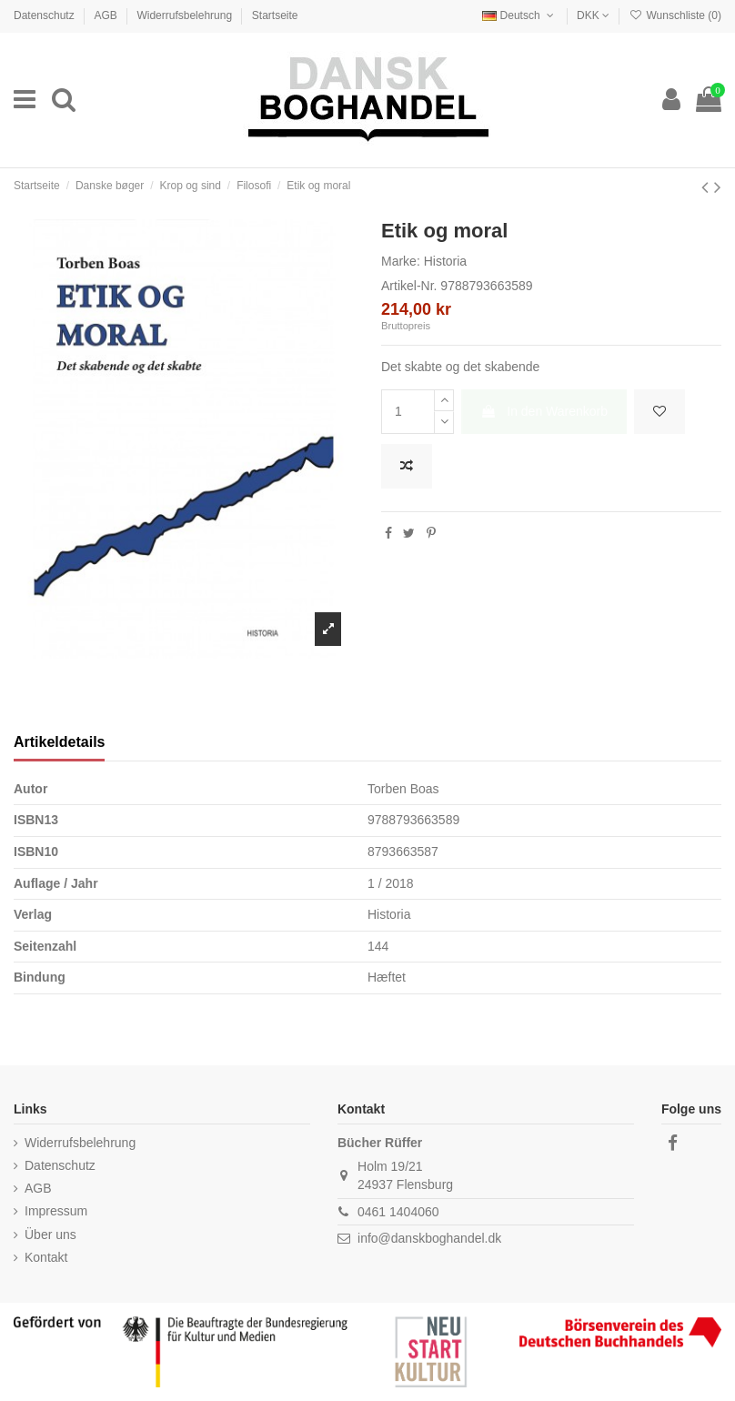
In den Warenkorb (544, 411)
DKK (593, 15)
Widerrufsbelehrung (185, 15)
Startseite (275, 15)
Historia (445, 261)
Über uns (50, 1234)
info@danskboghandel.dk (429, 1238)
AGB (107, 15)
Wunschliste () (675, 15)
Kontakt (46, 1257)
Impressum (56, 1211)
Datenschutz (45, 15)
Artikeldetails (59, 742)
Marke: (400, 261)
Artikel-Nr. (409, 285)
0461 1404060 (398, 1211)
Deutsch (519, 15)
